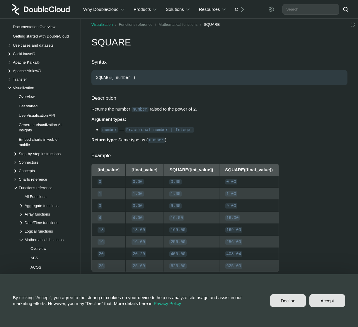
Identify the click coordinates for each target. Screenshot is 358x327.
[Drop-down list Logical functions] (46, 231)
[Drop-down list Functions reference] (43, 188)
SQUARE (212, 24)
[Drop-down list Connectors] (43, 162)
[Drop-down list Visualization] (40, 88)
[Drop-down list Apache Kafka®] (40, 62)
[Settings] (271, 9)
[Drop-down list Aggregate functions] (46, 205)
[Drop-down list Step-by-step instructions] (43, 154)
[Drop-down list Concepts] (43, 171)
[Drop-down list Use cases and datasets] (40, 45)
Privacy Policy (167, 303)
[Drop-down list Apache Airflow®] (40, 71)
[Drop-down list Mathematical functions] (46, 239)
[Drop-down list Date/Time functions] (46, 222)
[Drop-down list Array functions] (46, 214)
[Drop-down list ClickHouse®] (40, 54)
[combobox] (311, 9)
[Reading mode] (353, 25)
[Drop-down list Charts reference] (43, 179)
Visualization (102, 24)
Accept (327, 300)
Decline (288, 300)
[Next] (240, 9)
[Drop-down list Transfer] (40, 79)
